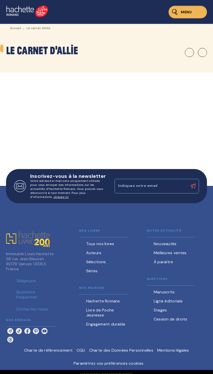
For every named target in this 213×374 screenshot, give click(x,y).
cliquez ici (61, 197)
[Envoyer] (193, 186)
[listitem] (10, 331)
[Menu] (188, 12)
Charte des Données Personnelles (121, 350)
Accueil (15, 28)
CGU (81, 350)
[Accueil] (27, 12)
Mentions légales (173, 350)
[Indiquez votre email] (150, 186)
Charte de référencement (48, 350)
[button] (196, 52)
